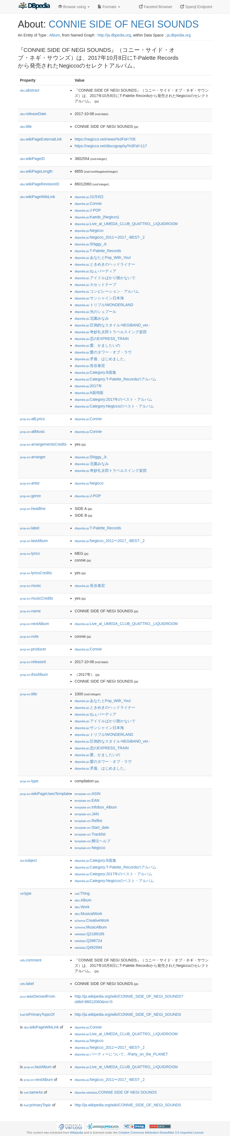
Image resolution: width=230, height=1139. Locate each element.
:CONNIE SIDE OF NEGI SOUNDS (116, 1092)
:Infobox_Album (96, 807)
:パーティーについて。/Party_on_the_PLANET (121, 1054)
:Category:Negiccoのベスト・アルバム (114, 406)
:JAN (87, 814)
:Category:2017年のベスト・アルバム (113, 399)
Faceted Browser (155, 7)
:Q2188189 (89, 934)
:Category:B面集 (95, 372)
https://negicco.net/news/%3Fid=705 (105, 139)
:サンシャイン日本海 (99, 298)
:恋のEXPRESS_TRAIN (101, 338)
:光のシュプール (95, 311)
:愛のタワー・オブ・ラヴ (103, 352)
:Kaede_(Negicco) (97, 217)
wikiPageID (32, 158)
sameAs (33, 1092)
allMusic (32, 431)
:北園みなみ (92, 318)
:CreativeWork (92, 920)
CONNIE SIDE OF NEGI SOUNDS (124, 24)
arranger (33, 457)
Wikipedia (76, 1132)
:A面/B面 (89, 392)
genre (30, 496)
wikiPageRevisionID (39, 184)
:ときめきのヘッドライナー (105, 264)
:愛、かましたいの (97, 345)
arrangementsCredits (43, 444)
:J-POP (88, 210)
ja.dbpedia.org (179, 35)
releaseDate (33, 114)
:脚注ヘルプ (92, 841)
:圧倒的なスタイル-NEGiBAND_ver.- (112, 325)
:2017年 (88, 386)
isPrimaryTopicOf (37, 1014)
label (29, 528)
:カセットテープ (95, 284)
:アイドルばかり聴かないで (105, 278)
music (30, 585)
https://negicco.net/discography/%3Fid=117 (111, 146)
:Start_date (92, 827)
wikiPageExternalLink (41, 139)
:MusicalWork (88, 913)
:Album (83, 900)
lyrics (30, 553)
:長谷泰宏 (90, 365)
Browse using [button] (74, 7)
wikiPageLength (36, 171)
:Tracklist (90, 834)
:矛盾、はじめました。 (101, 359)
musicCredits (36, 598)
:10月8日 (89, 197)
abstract (29, 90)
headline (33, 508)
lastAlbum (34, 541)
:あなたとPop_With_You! (103, 257)
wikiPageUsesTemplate (45, 793)
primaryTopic (37, 1105)
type (29, 781)
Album (54, 35)
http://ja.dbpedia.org (114, 35)
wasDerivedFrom (37, 996)
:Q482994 (88, 947)
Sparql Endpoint (196, 7)
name (30, 611)
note (29, 636)
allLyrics (32, 419)
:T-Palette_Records (98, 251)
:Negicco (89, 230)
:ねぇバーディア (95, 271)
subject (28, 860)
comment (30, 960)
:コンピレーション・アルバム (107, 291)
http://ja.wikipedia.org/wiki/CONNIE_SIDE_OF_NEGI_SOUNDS (128, 1014)
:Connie (88, 203)
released (33, 662)
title (26, 126)
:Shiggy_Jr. (91, 244)
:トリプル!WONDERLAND (104, 305)
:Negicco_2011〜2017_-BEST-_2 (109, 237)
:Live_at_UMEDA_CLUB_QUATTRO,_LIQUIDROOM (126, 224)
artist (29, 483)
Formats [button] (109, 7)
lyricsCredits (36, 573)
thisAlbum (34, 674)
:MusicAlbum (91, 927)
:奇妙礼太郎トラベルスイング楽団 (110, 332)
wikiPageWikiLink (37, 197)
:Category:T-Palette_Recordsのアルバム (115, 379)
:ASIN (87, 793)
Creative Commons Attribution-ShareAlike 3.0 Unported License (161, 1132)
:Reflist (88, 821)
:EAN (87, 800)
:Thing (82, 893)
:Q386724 (88, 940)
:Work (82, 907)
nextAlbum (34, 624)
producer (33, 649)
